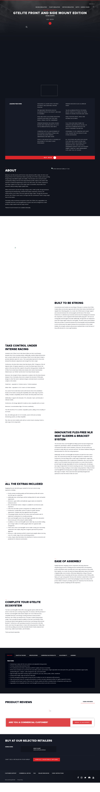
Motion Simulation (68, 7)
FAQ (34, 782)
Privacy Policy (20, 789)
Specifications (33, 664)
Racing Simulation (41, 7)
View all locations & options (46, 769)
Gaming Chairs (85, 7)
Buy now (48, 157)
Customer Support (10, 782)
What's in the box (21, 664)
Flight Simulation (54, 7)
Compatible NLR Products (48, 664)
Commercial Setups (25, 782)
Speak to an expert (82, 733)
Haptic (78, 7)
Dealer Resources (43, 782)
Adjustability (63, 664)
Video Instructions (58, 782)
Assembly (73, 664)
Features (9, 664)
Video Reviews (88, 711)
